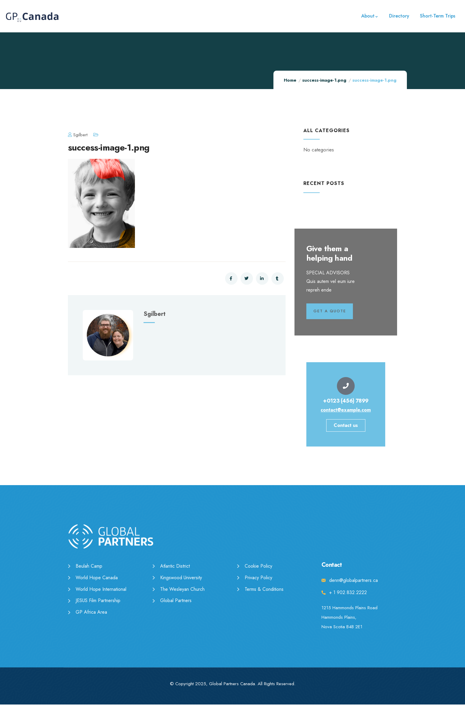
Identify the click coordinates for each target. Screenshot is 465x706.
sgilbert (77, 135)
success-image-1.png (324, 80)
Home (290, 80)
